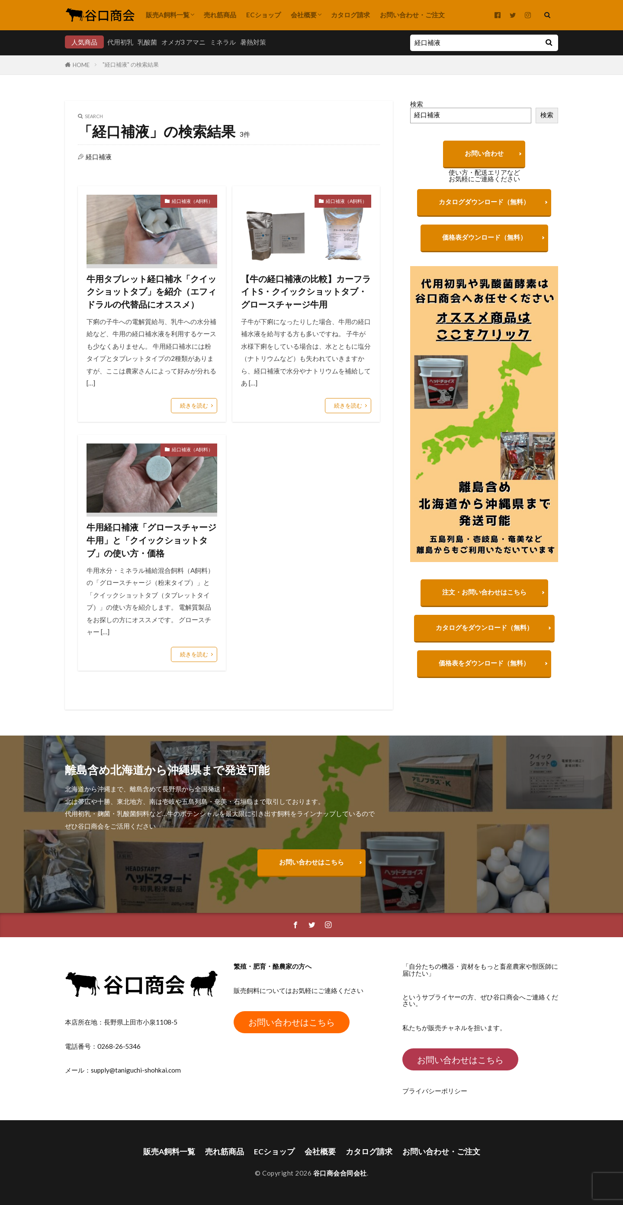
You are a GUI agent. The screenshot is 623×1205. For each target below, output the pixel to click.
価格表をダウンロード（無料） (484, 667)
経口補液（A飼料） (192, 201)
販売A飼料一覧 (167, 15)
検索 (416, 104)
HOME (81, 64)
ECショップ (263, 15)
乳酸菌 (147, 42)
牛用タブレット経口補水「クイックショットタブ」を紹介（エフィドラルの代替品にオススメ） (151, 291)
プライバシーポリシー (434, 1091)
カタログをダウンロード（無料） (484, 632)
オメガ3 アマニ (183, 42)
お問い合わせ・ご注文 (412, 15)
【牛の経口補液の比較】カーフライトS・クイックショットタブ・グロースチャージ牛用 (306, 291)
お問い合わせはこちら (311, 862)
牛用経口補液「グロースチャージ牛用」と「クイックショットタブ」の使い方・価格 (151, 540)
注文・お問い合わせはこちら (484, 596)
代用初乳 (120, 42)
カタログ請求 (350, 15)
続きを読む (194, 405)
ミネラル (223, 42)
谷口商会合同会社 (340, 1173)
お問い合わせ (484, 153)
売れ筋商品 (220, 15)
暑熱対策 (253, 42)
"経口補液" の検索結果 (131, 64)
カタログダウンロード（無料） (484, 202)
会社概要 (304, 15)
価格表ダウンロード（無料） (484, 237)
